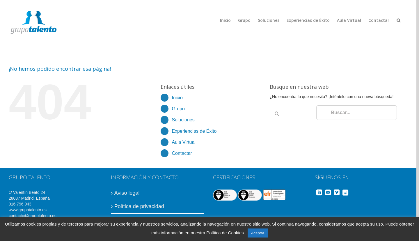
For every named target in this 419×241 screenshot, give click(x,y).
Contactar (182, 153)
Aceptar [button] (257, 233)
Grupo (178, 108)
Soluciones (183, 119)
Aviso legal (127, 193)
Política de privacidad (139, 206)
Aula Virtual (184, 142)
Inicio (177, 97)
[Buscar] (398, 20)
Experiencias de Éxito (194, 131)
